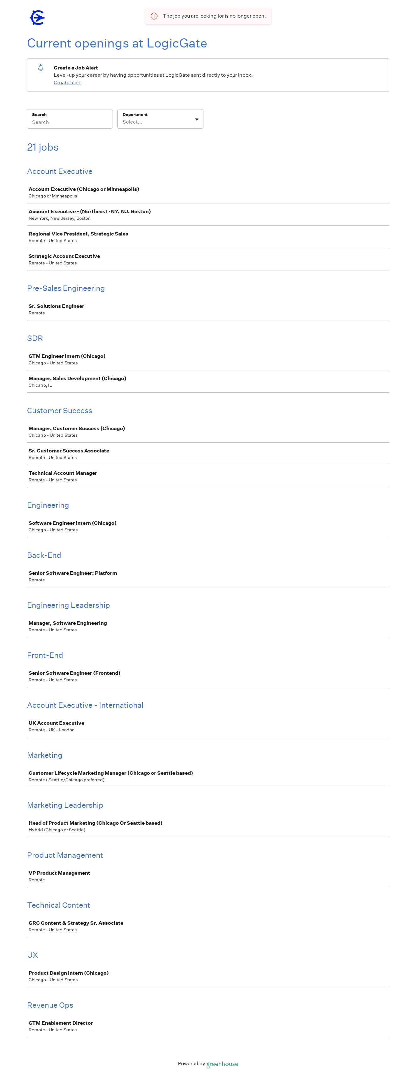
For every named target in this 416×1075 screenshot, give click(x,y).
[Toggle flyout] (197, 119)
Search (39, 114)
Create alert (67, 83)
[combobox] (123, 122)
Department (135, 114)
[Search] (70, 123)
